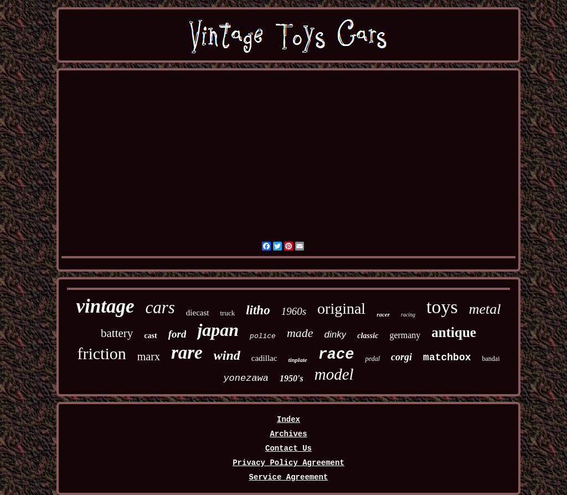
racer (383, 314)
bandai (491, 359)
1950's (291, 378)
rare (187, 353)
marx (148, 356)
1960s (293, 311)
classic (367, 335)
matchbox (447, 357)
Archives (288, 434)
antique (453, 332)
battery (117, 333)
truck (227, 313)
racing (408, 315)
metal (485, 309)
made (300, 333)
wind (227, 355)
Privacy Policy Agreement (288, 462)
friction (101, 353)
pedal (372, 359)
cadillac (264, 358)
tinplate (297, 359)
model (334, 374)
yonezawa (246, 378)
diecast (197, 312)
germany (404, 335)
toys (442, 307)
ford (177, 334)
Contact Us (288, 448)
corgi (401, 357)
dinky (335, 334)
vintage (105, 306)
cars (159, 307)
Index (288, 419)
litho (258, 310)
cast (150, 335)
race (336, 354)
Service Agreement (288, 477)
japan (218, 330)
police (263, 336)
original (341, 308)
